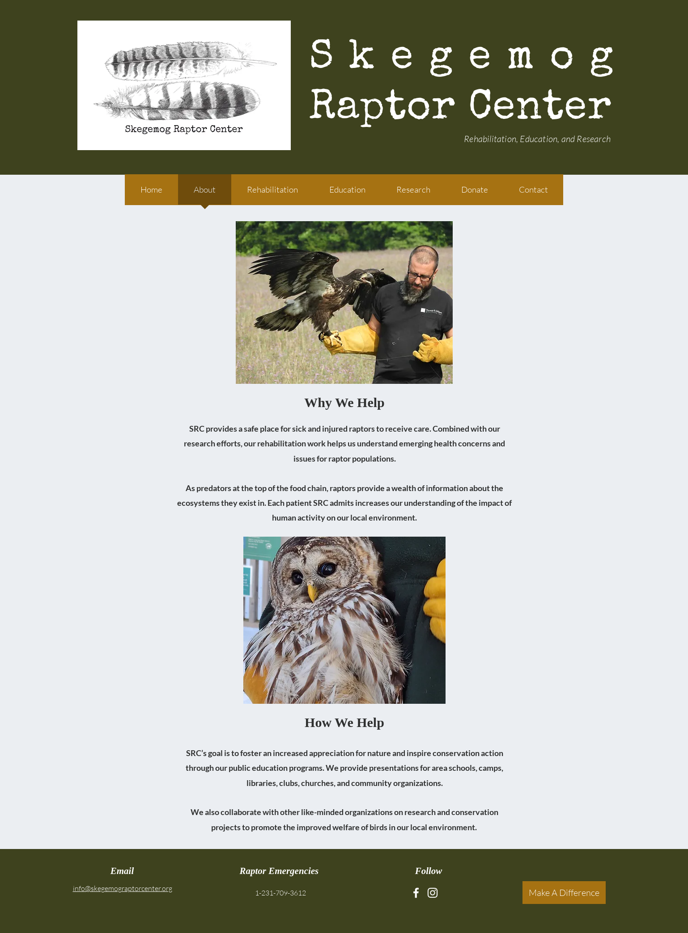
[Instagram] (432, 892)
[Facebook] (416, 892)
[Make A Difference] (564, 892)
